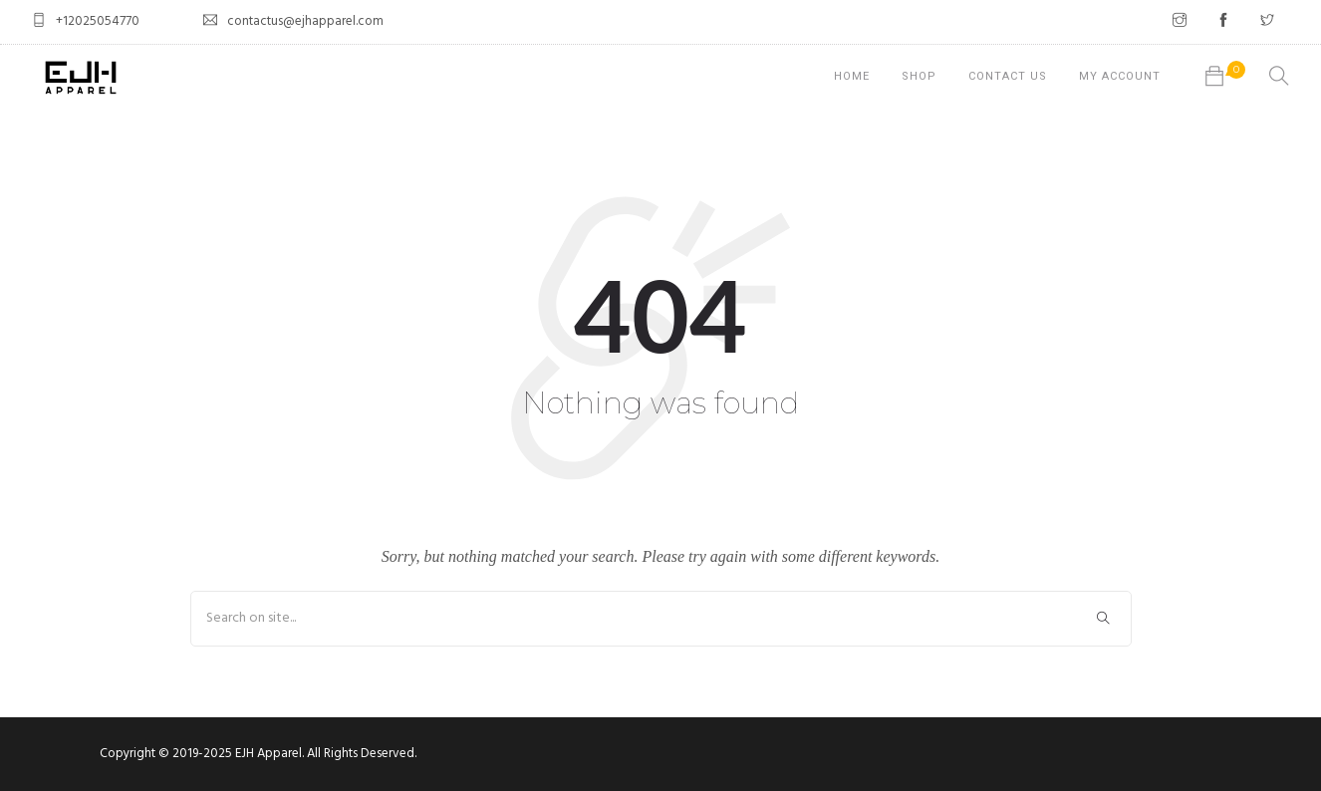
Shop (919, 76)
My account (1120, 76)
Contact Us (1007, 76)
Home (852, 76)
